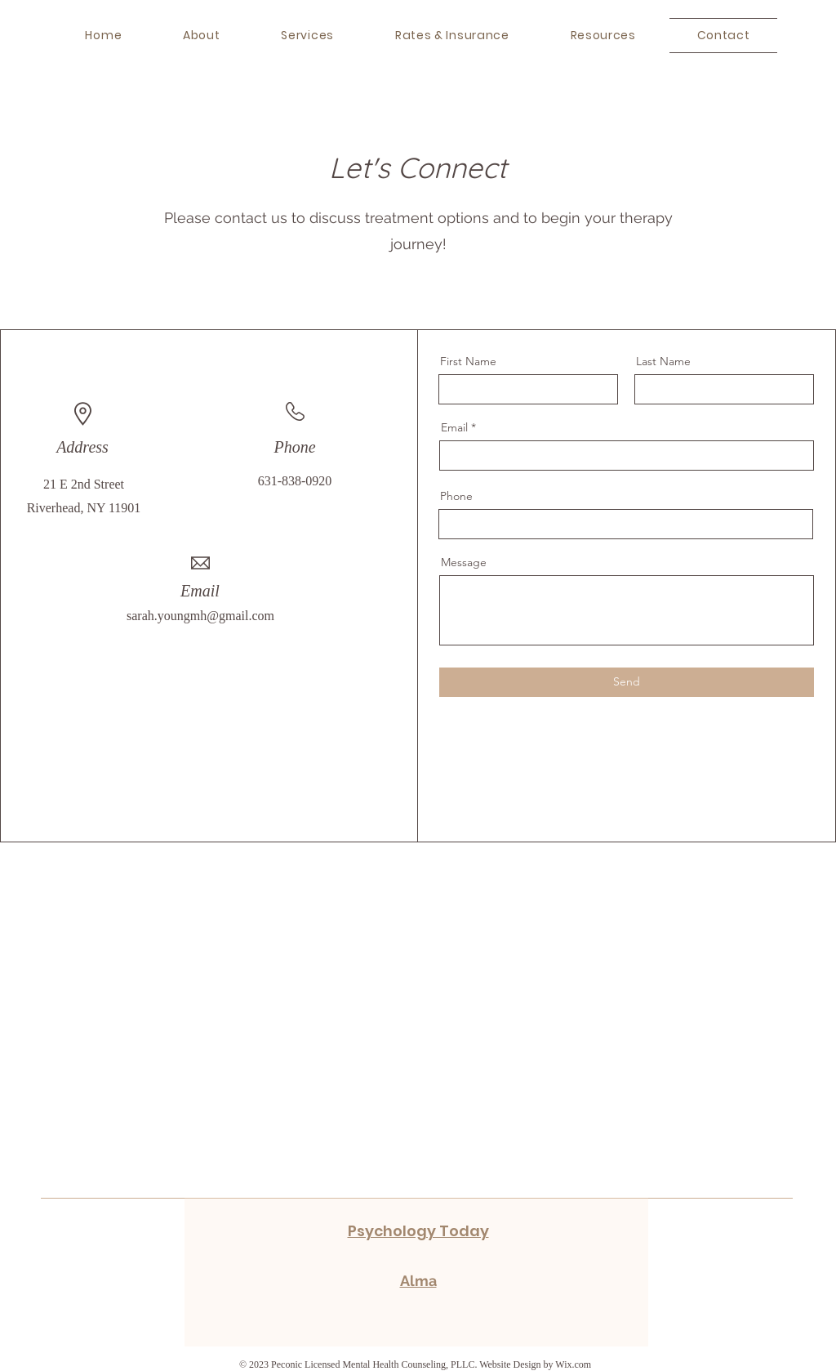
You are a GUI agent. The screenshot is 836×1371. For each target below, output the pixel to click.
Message (464, 562)
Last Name (663, 361)
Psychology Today (418, 1231)
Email (454, 427)
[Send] (626, 682)
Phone (456, 496)
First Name (468, 361)
